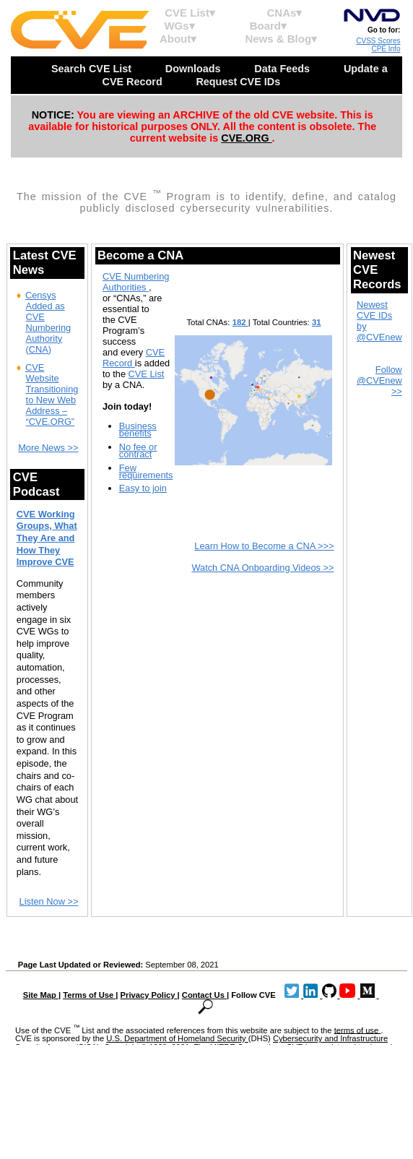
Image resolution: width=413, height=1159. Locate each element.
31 (316, 322)
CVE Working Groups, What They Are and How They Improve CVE (47, 538)
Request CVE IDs (239, 81)
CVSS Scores (378, 41)
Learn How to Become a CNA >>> (264, 545)
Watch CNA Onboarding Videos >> (262, 567)
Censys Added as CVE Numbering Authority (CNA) (48, 322)
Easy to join (143, 488)
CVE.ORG (246, 138)
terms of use (357, 1029)
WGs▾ (179, 26)
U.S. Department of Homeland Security (177, 1038)
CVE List (147, 374)
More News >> (48, 447)
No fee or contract (138, 450)
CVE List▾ (190, 13)
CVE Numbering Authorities (136, 282)
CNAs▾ (285, 13)
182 (240, 322)
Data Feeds (283, 68)
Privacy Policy (149, 995)
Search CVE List (92, 68)
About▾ (178, 39)
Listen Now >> (49, 901)
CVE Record (134, 358)
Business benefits (138, 430)
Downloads (194, 68)
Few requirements (146, 471)
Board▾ (268, 26)
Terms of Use (89, 995)
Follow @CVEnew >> (379, 380)
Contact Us (204, 995)
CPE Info (385, 49)
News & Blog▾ (281, 39)
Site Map (40, 995)
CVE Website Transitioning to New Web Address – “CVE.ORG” (52, 394)
